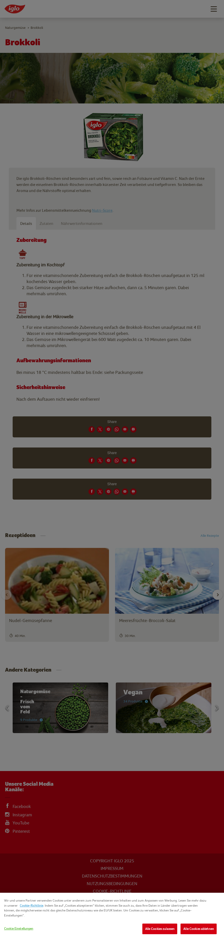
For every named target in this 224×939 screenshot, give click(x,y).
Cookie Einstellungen (18, 928)
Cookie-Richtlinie (31, 905)
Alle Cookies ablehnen (198, 929)
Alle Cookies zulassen (160, 929)
